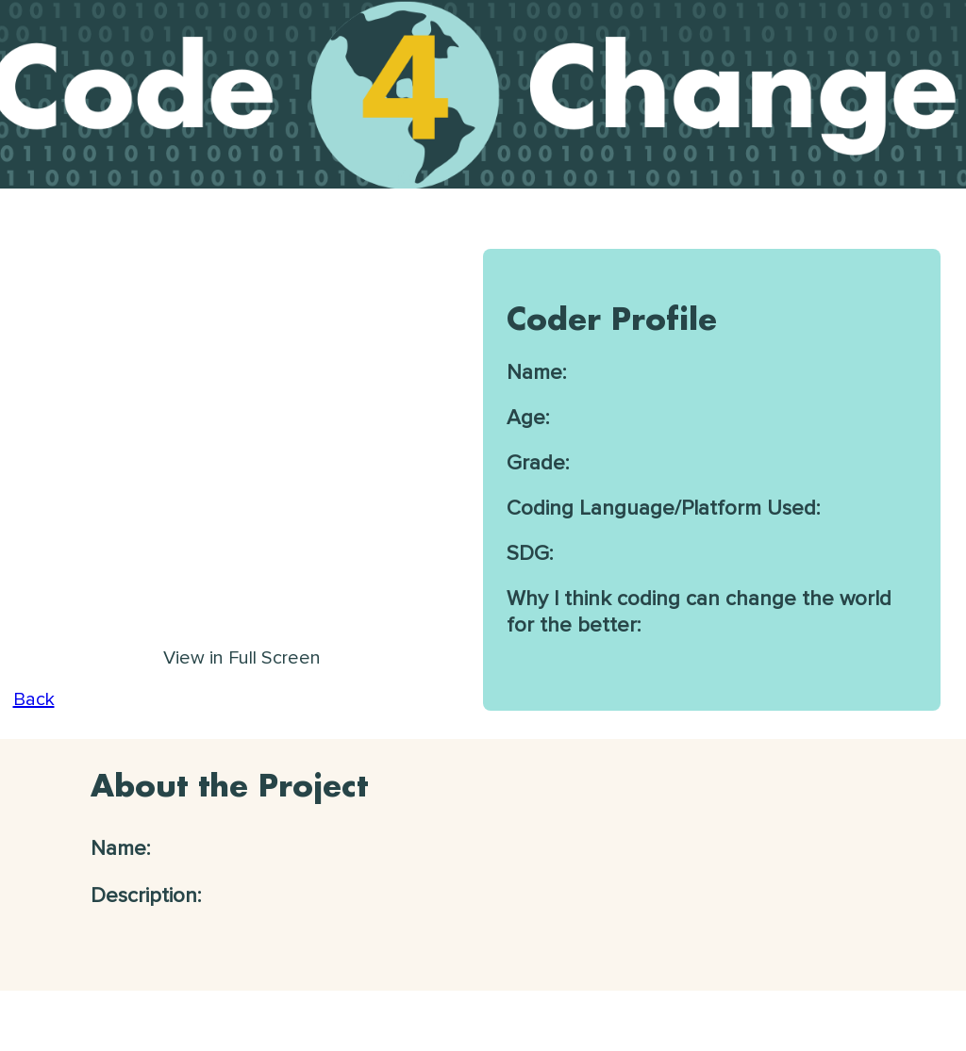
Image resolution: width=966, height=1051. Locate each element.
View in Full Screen (242, 658)
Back (34, 699)
